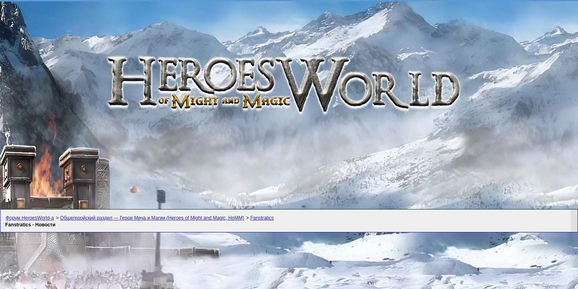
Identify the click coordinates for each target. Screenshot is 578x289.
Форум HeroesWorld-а (30, 218)
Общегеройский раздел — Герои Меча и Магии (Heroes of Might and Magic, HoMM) (152, 218)
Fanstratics (262, 218)
